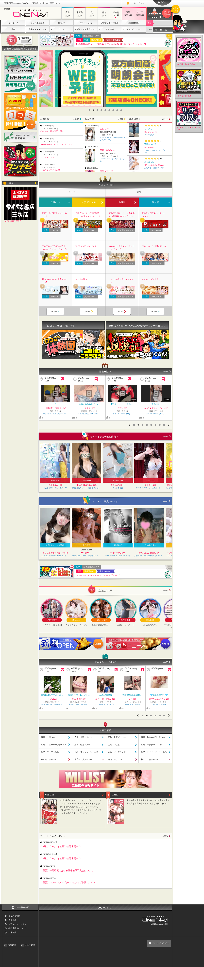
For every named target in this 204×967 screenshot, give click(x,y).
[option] (106, 78)
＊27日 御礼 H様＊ (159, 695)
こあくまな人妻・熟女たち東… (78, 704)
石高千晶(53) (159, 699)
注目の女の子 (134, 23)
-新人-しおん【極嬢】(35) (149, 553)
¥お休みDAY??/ (132, 695)
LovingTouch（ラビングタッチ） (121, 281)
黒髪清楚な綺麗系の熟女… (55, 404)
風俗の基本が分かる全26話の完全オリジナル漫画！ (137, 325)
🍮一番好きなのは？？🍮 (156, 404)
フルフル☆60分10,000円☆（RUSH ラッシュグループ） (55, 247)
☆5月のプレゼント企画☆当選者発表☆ (60, 846)
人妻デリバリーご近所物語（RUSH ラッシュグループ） (88, 214)
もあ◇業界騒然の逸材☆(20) (55, 553)
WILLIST (49, 794)
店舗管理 (12, 945)
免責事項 (12, 920)
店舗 (149, 23)
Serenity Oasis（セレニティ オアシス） (57, 144)
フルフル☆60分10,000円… (89, 414)
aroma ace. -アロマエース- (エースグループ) (121, 247)
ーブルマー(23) (149, 485)
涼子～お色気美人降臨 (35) (154, 165)
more (166, 436)
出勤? (105, 695)
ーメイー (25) (149, 148)
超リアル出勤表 (37, 23)
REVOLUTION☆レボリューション (154, 214)
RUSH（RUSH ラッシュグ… (122, 414)
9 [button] (121, 110)
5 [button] (105, 110)
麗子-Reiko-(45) (55, 485)
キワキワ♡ (89, 404)
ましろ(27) (104, 129)
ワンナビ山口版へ (161, 943)
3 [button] (97, 110)
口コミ (62, 29)
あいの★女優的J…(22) (106, 699)
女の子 (149, 30)
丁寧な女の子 (150, 144)
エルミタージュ (47, 157)
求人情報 (110, 29)
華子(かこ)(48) (55, 408)
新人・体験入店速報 (86, 29)
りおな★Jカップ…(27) (132, 699)
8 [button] (117, 110)
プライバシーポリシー (18, 924)
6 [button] (109, 110)
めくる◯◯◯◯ (52, 695)
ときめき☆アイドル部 (50, 170)
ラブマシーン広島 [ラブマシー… (156, 414)
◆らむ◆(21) (86, 553)
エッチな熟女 (149, 135)
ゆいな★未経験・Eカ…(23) (89, 408)
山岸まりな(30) (78, 699)
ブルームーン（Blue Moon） (154, 246)
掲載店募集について (17, 928)
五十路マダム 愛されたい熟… (158, 704)
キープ (139, 3)
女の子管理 (30, 945)
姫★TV (61, 23)
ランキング (13, 23)
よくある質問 (14, 916)
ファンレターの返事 (110, 23)
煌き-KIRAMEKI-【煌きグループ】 (54, 281)
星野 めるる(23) (107, 150)
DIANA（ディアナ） (151, 279)
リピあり (148, 129)
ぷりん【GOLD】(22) (156, 408)
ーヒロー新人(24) (117, 553)
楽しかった (149, 162)
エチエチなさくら (122, 404)
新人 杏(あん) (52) (150, 132)
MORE (77, 119)
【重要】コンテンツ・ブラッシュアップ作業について (68, 882)
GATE (115, 794)
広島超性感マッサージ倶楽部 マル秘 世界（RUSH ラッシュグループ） (112, 44)
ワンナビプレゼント (167, 13)
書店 (11, 183)
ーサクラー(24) (122, 408)
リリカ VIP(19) (106, 171)
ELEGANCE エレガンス (85, 246)
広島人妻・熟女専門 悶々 (52, 131)
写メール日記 (86, 23)
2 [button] (93, 110)
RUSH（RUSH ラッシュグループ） (54, 214)
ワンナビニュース (134, 29)
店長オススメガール (37, 29)
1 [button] (89, 110)
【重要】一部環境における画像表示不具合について (66, 870)
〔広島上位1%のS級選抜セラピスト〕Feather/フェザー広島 (55, 556)
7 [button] (113, 110)
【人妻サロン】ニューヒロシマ (55, 488)
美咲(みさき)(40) (118, 485)
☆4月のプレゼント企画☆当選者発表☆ (60, 858)
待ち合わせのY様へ (78, 695)
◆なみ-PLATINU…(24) (86, 485)
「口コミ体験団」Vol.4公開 (59, 325)
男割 (13, 29)
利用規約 (12, 932)
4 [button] (101, 110)
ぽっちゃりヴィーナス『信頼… (105, 704)
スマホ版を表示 (22, 907)
